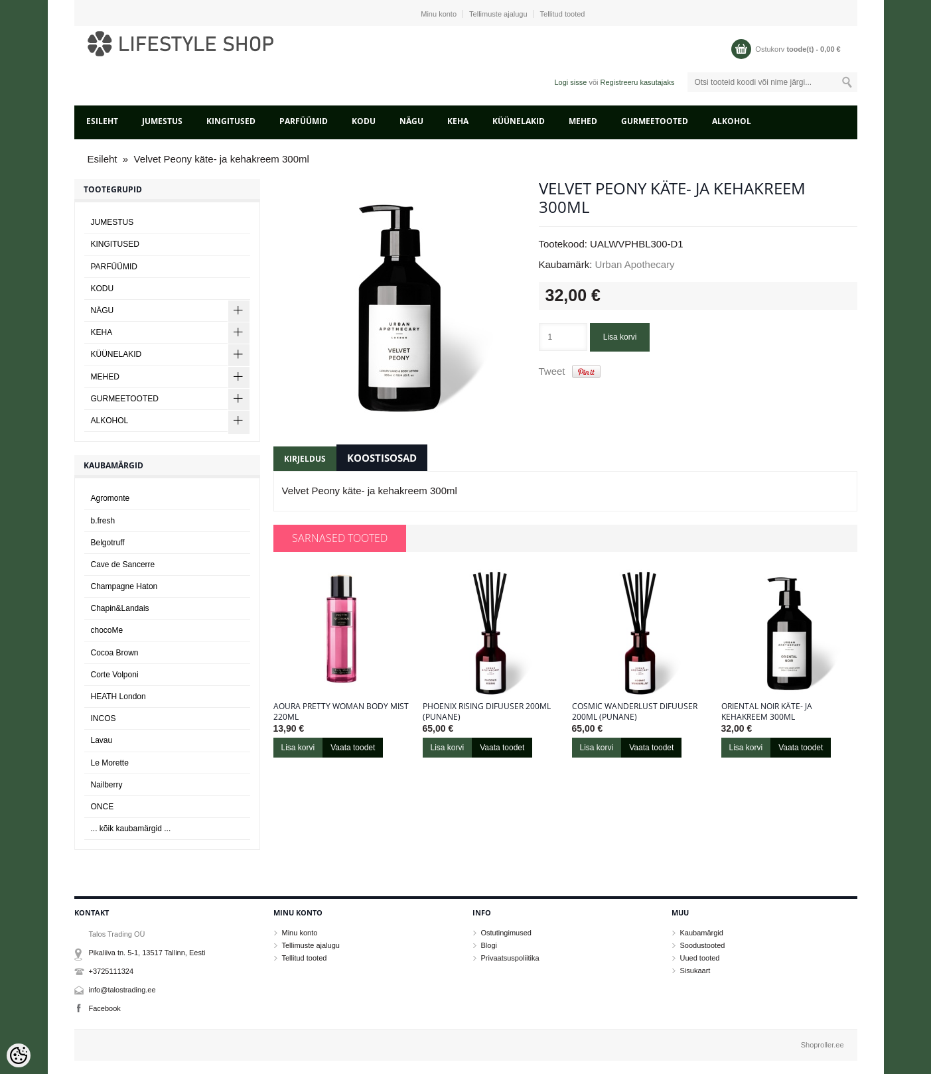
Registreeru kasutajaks (638, 82)
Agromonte (110, 498)
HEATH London (118, 696)
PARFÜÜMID (303, 121)
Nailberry (107, 784)
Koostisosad (382, 457)
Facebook (105, 1008)
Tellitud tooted (562, 14)
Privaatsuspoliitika (510, 958)
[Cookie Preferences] (19, 1055)
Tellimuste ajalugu (498, 14)
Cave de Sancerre (123, 564)
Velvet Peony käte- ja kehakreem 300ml (221, 159)
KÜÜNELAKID (518, 121)
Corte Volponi (115, 674)
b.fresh (103, 520)
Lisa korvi (620, 337)
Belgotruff (108, 542)
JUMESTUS (162, 121)
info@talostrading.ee (122, 990)
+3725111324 (111, 971)
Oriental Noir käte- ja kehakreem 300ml (766, 711)
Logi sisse (570, 82)
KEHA (457, 121)
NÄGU (411, 121)
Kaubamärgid (701, 933)
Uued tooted (700, 958)
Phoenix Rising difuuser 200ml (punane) (487, 711)
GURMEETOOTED (654, 121)
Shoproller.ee (822, 1045)
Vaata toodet (352, 747)
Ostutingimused (506, 933)
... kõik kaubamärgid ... (131, 828)
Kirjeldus (305, 458)
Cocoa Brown (115, 652)
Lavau (102, 740)
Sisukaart (695, 970)
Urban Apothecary (635, 264)
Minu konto (439, 14)
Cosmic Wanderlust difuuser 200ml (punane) (634, 711)
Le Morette (110, 763)
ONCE (102, 806)
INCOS (103, 718)
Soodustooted (702, 945)
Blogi (489, 945)
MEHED (583, 121)
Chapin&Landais (120, 608)
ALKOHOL (731, 121)
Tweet (552, 371)
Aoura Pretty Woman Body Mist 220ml (341, 711)
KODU (364, 121)
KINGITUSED (230, 121)
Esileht (102, 121)
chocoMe (107, 630)
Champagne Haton (124, 586)
